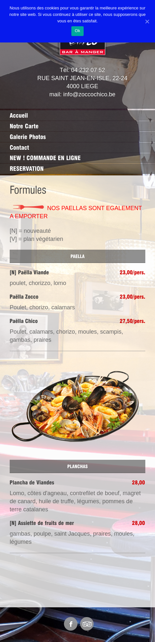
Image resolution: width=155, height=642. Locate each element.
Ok (77, 30)
